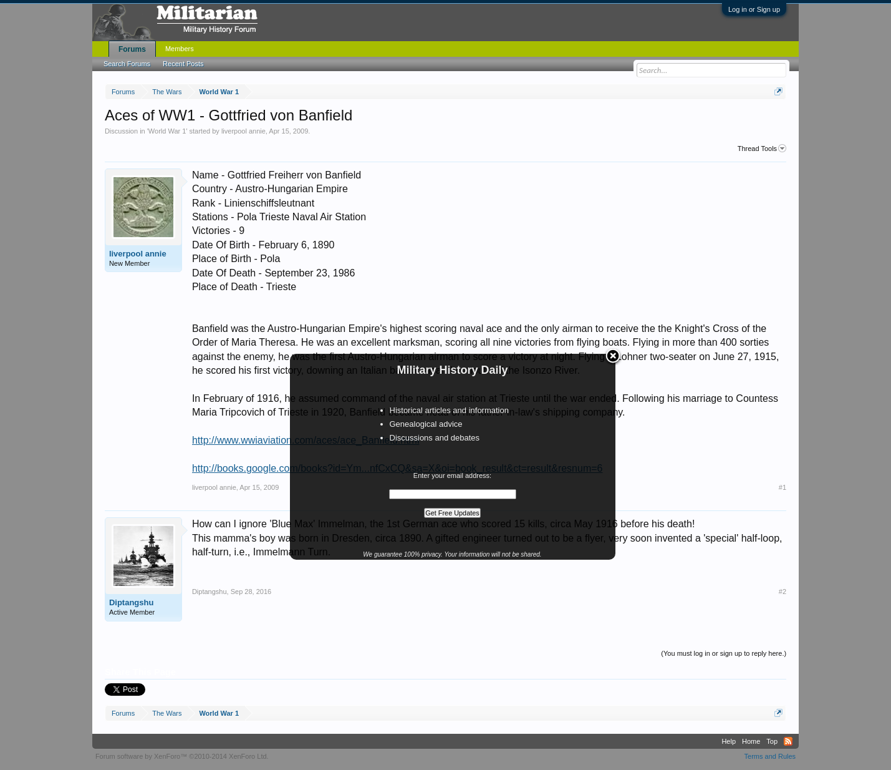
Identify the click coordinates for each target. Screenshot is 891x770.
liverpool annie (243, 131)
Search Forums (127, 63)
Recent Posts (183, 63)
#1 (782, 487)
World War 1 (167, 131)
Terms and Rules (770, 756)
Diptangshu (131, 602)
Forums (132, 49)
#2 (782, 591)
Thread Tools (762, 148)
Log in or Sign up (754, 9)
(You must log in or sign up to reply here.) (723, 653)
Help (728, 741)
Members (179, 48)
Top (772, 741)
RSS (788, 741)
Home (751, 741)
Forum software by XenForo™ (182, 756)
